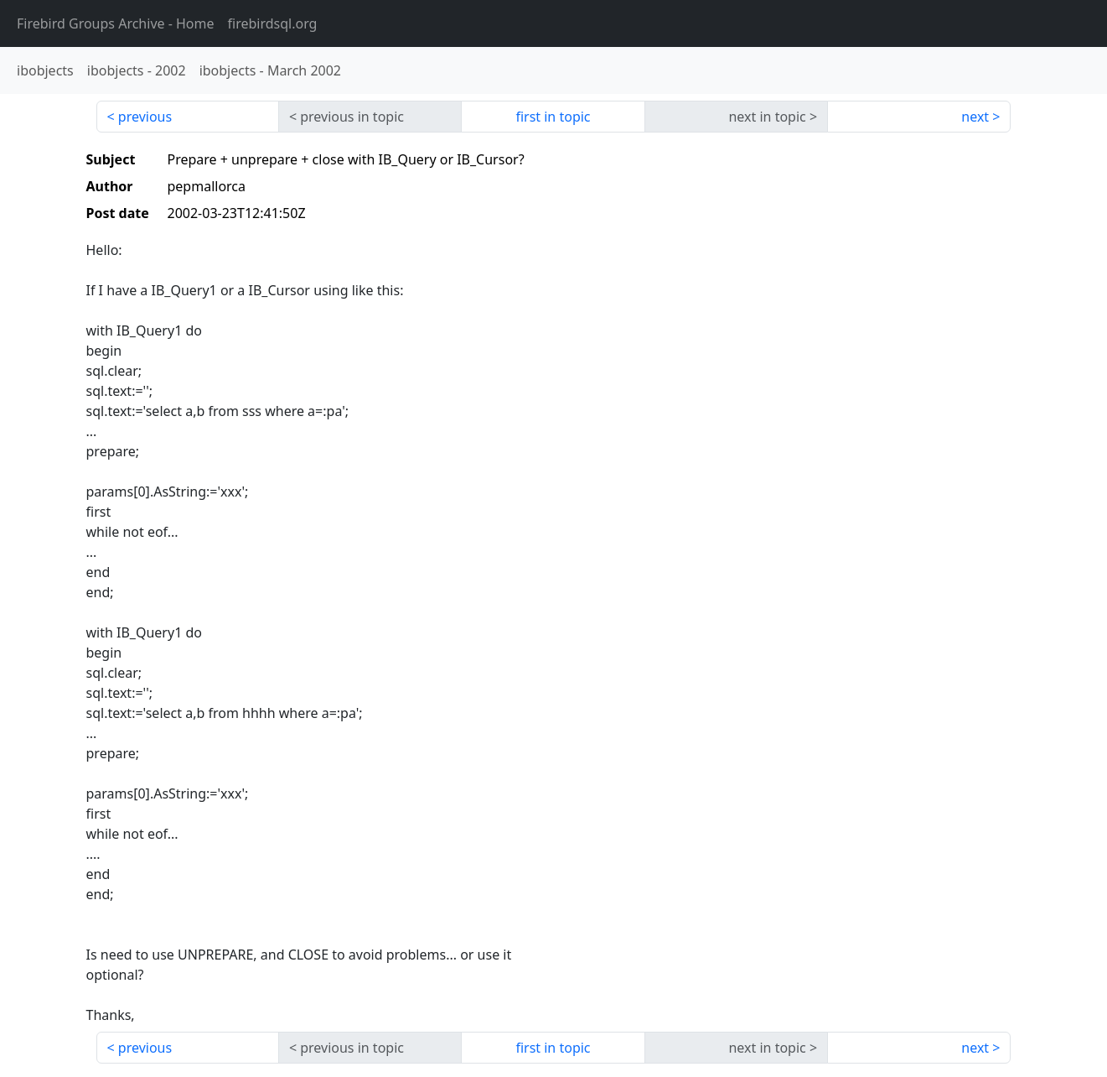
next (975, 116)
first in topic (552, 116)
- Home (116, 23)
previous (145, 116)
